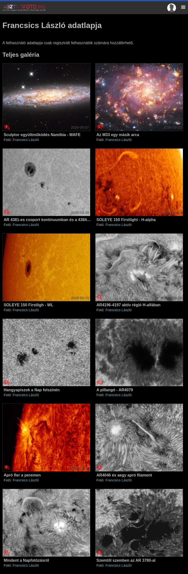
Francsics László (26, 140)
